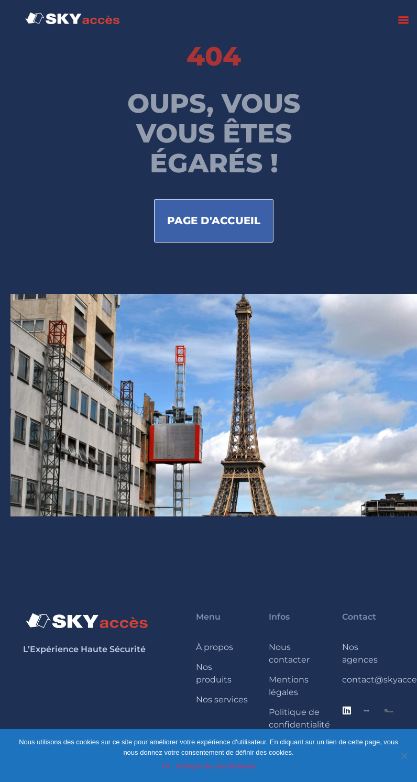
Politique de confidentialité (215, 766)
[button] (403, 19)
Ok (166, 766)
